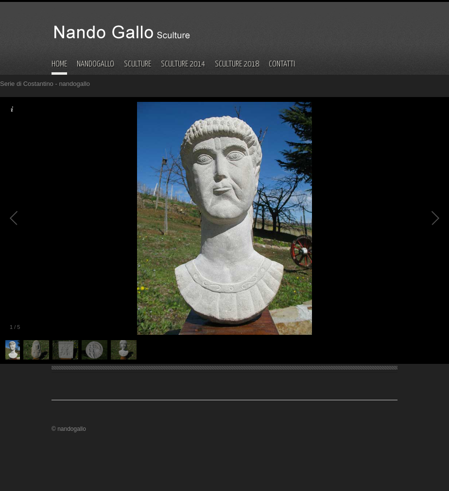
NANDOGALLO (95, 64)
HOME (59, 64)
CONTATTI (282, 64)
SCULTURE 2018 (237, 64)
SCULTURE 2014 (183, 64)
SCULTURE (137, 64)
